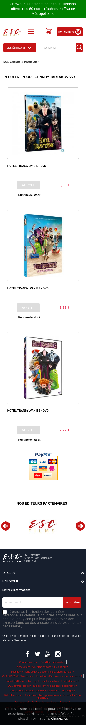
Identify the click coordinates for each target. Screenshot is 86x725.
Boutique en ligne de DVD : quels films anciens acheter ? (42, 671)
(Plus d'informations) (25, 627)
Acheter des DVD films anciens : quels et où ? (42, 666)
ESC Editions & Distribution (21, 61)
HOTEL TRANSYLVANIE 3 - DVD (27, 288)
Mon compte (69, 31)
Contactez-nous (28, 662)
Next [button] (80, 526)
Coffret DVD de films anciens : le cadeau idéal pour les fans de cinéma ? (42, 676)
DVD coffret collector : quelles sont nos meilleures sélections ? (42, 685)
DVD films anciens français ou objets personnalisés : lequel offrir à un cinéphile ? (42, 696)
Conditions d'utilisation (53, 662)
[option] (43, 526)
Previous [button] (5, 526)
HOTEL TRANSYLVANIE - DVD (26, 166)
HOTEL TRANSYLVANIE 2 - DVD (27, 410)
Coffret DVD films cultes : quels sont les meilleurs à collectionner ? (42, 681)
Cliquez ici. (59, 718)
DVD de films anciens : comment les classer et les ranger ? (42, 690)
